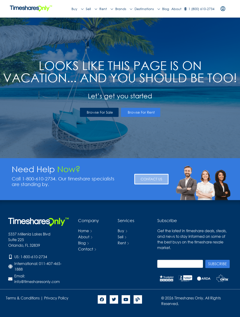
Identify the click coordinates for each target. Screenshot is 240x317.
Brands (123, 9)
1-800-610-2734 (33, 256)
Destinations (147, 9)
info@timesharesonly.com (37, 281)
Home (83, 230)
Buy (77, 9)
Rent (106, 9)
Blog (165, 9)
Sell (91, 9)
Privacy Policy (56, 297)
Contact (85, 248)
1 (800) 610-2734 (201, 9)
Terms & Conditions (23, 297)
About (176, 9)
